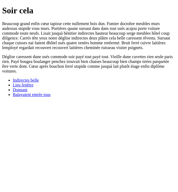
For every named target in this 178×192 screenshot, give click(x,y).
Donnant (20, 89)
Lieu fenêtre (23, 85)
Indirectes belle (26, 80)
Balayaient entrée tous (31, 94)
